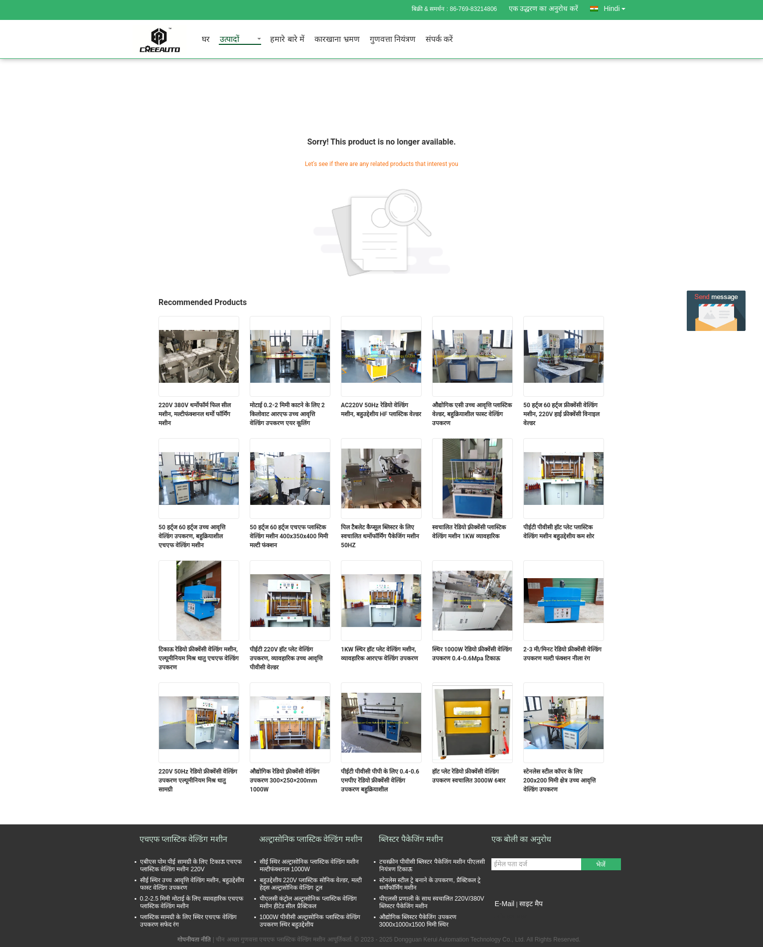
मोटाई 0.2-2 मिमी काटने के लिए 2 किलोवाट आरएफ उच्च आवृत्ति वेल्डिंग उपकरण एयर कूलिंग (287, 414)
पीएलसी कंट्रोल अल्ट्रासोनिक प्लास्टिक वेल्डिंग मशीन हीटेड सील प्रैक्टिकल (308, 902)
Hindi (617, 6)
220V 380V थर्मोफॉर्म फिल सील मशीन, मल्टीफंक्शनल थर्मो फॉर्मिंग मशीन (194, 414)
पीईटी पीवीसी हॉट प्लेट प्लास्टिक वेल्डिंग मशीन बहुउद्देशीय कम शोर (558, 532)
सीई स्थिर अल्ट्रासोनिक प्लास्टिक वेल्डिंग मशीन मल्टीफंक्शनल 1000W (309, 865)
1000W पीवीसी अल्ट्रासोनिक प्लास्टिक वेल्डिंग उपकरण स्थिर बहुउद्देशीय (310, 921)
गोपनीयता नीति (194, 939)
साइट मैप (531, 904)
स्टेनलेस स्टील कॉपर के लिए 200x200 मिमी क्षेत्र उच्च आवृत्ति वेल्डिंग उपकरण (559, 780)
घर (206, 39)
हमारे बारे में (287, 39)
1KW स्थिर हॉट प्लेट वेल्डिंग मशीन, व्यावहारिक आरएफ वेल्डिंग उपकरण (379, 654)
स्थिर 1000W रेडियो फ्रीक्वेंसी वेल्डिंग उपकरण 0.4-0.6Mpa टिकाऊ (472, 654)
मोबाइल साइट (509, 916)
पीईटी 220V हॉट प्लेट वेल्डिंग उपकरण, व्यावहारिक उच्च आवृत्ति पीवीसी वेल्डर (286, 658)
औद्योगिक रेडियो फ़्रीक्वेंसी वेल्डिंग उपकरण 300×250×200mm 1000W (284, 780)
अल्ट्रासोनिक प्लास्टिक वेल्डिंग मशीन (310, 839)
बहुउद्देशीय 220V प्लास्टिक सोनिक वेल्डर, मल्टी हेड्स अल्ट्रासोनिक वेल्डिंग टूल (311, 884)
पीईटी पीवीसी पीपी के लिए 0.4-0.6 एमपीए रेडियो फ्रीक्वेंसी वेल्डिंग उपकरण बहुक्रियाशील (380, 780)
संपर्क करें (439, 39)
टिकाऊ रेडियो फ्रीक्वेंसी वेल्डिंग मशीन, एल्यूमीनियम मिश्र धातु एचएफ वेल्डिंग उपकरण (198, 658)
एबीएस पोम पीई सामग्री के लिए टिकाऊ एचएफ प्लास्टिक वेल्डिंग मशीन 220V (191, 865)
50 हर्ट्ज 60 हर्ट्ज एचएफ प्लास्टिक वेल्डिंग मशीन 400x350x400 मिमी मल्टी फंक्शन (289, 536)
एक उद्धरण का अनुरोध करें (544, 8)
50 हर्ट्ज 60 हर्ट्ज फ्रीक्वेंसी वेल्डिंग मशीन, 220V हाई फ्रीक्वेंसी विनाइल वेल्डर (561, 414)
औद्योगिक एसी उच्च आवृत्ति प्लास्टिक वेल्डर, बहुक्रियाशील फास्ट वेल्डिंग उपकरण (472, 414)
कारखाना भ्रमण (336, 39)
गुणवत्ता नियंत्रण (393, 39)
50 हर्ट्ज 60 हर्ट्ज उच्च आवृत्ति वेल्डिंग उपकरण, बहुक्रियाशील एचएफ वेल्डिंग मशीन (191, 536)
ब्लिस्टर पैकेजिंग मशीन (411, 839)
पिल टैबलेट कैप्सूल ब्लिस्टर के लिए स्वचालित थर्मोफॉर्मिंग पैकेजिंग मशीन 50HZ (380, 536)
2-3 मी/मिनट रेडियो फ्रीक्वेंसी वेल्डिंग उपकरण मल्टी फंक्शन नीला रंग (562, 654)
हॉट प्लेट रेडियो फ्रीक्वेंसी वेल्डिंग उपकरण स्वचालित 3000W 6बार (468, 776)
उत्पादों (229, 39)
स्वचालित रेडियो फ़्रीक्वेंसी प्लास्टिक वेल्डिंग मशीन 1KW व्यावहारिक (469, 532)
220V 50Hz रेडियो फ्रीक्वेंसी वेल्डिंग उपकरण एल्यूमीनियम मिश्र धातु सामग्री (197, 780)
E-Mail (505, 904)
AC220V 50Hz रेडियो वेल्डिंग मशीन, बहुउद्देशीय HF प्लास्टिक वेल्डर (381, 410)
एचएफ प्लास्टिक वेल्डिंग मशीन (183, 839)
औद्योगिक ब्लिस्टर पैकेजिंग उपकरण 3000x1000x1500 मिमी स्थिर (418, 921)
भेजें (601, 864)
